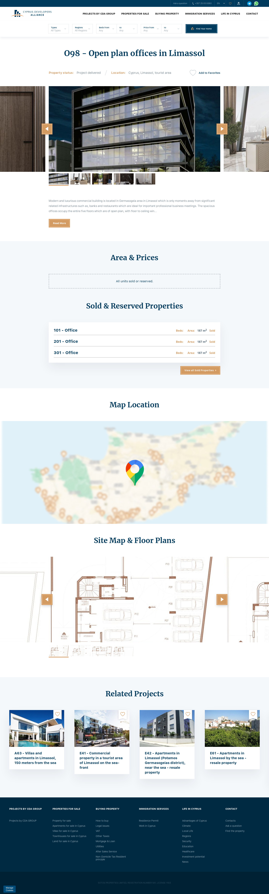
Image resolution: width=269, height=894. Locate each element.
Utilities (100, 846)
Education (187, 846)
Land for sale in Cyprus (65, 841)
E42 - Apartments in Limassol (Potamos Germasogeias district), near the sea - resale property (165, 762)
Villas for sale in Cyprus (65, 831)
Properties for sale (135, 13)
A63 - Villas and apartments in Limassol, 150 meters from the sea (35, 758)
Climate (186, 825)
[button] (47, 129)
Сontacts (230, 820)
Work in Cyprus (147, 825)
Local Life (187, 831)
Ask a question (180, 3)
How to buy (102, 820)
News (185, 861)
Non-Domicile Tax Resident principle (111, 858)
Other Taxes (102, 836)
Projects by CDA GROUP (99, 13)
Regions (186, 836)
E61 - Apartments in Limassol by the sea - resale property (228, 758)
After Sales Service (106, 851)
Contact (252, 13)
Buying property (167, 13)
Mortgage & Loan (105, 841)
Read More (59, 223)
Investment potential (193, 856)
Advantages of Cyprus (194, 820)
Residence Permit (149, 820)
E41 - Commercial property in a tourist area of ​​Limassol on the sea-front (101, 760)
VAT (98, 831)
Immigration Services (200, 13)
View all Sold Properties (199, 370)
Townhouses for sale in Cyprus (69, 836)
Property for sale (61, 820)
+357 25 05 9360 (202, 3)
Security (186, 841)
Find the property (234, 831)
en (218, 3)
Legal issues (102, 825)
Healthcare (188, 851)
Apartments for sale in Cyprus (68, 825)
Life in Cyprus (230, 13)
